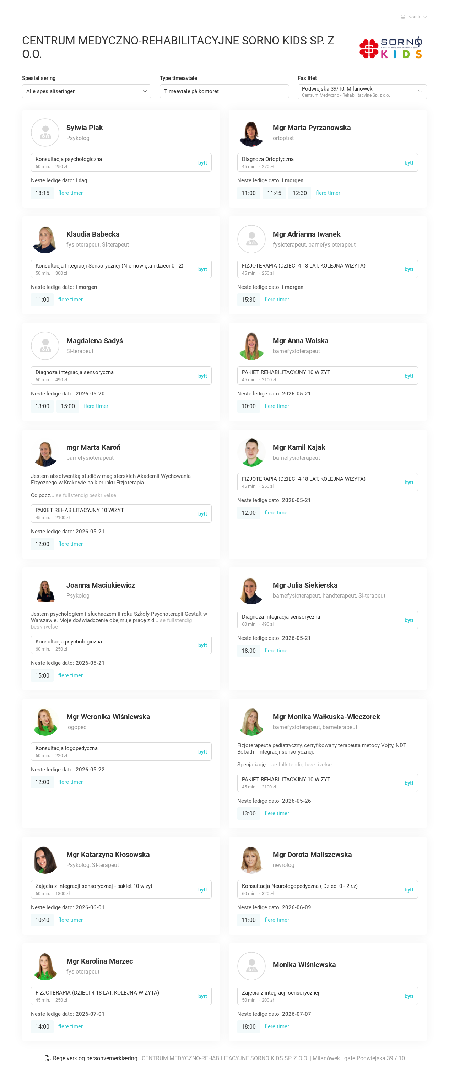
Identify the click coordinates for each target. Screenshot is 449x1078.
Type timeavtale (178, 78)
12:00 (42, 544)
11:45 (274, 193)
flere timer (70, 193)
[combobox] (86, 91)
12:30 (300, 193)
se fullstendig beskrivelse (86, 495)
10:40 (42, 920)
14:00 (42, 1026)
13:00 (42, 406)
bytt (202, 163)
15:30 (249, 299)
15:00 (68, 406)
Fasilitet (307, 78)
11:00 (249, 193)
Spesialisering (39, 78)
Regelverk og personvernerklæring (91, 1058)
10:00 (249, 406)
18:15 (42, 193)
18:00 (249, 650)
